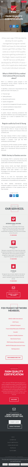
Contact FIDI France (14, 426)
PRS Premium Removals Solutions (15, 342)
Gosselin (15, 332)
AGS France (15, 322)
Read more (14, 399)
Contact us (24, 1)
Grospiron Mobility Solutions (15, 335)
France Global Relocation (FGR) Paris (15, 328)
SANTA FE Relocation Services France (15, 345)
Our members (13, 450)
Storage (13, 271)
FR (17, 1)
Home (12, 437)
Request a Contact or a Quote (13, 295)
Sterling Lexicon (15, 348)
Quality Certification (13, 442)
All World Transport (15, 325)
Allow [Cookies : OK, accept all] (5, 464)
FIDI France (13, 447)
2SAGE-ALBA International (15, 318)
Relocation (13, 247)
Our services (13, 439)
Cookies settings (20, 456)
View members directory (14, 357)
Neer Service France (15, 338)
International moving (13, 223)
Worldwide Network (13, 445)
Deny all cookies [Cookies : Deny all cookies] (14, 464)
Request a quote (14, 422)
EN (19, 1)
